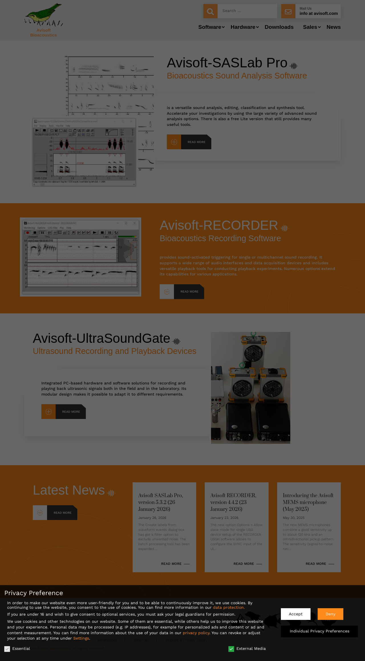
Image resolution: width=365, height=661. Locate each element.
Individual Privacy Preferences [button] (319, 629)
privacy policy (196, 630)
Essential (17, 646)
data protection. (229, 605)
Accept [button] (296, 611)
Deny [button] (330, 611)
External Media (247, 646)
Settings (81, 636)
